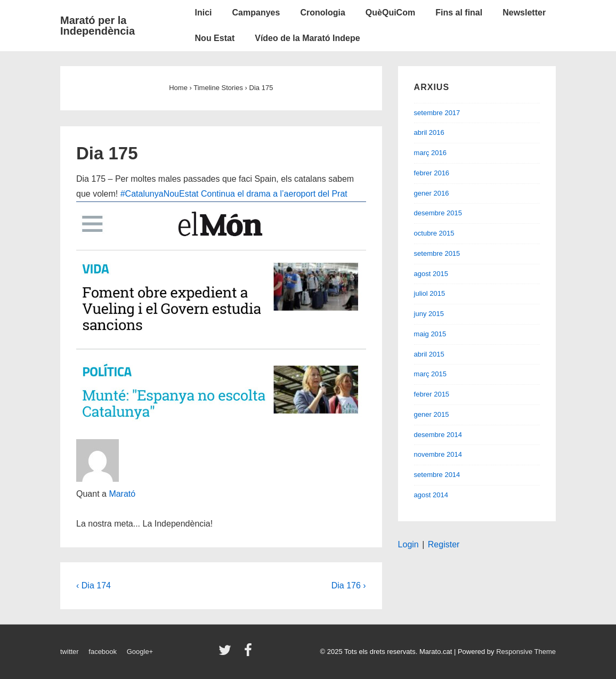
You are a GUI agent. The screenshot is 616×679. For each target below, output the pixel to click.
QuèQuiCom (390, 12)
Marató (122, 493)
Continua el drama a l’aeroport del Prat (274, 193)
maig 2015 (430, 334)
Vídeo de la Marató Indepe (307, 38)
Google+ (140, 652)
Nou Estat (215, 38)
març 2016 (430, 153)
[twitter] (227, 654)
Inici (203, 12)
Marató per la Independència (97, 25)
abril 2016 (429, 132)
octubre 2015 (434, 233)
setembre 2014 (437, 475)
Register (444, 544)
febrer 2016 (432, 173)
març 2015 (430, 374)
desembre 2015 (438, 213)
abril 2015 (429, 354)
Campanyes (256, 12)
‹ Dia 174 (93, 585)
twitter (69, 652)
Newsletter (524, 12)
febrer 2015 (432, 394)
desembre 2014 (438, 435)
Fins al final (458, 12)
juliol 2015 (429, 293)
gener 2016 (431, 193)
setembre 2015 (437, 253)
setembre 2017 (437, 113)
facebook (102, 652)
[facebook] (249, 654)
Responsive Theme (526, 652)
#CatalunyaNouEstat (159, 193)
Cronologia (322, 12)
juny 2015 (429, 314)
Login (408, 544)
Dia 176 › (348, 585)
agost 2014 (431, 495)
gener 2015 (431, 414)
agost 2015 (431, 274)
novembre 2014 (438, 454)
